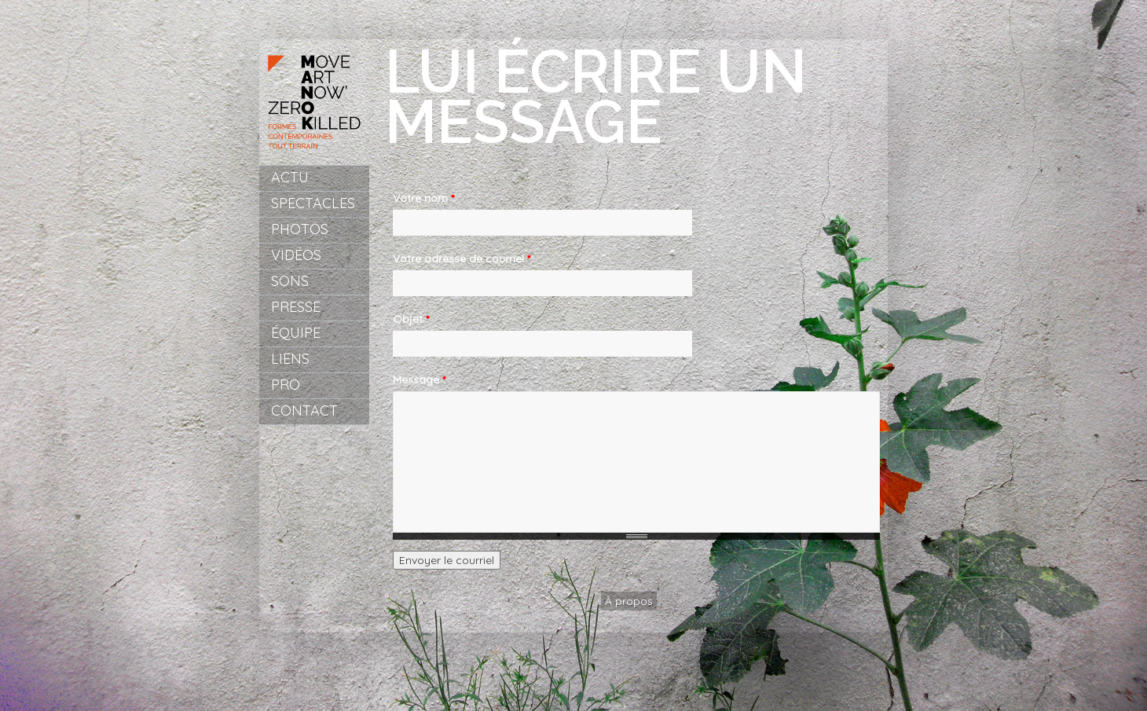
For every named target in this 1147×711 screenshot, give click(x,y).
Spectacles (313, 203)
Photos (299, 229)
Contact (304, 410)
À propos (629, 601)
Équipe (296, 333)
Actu (290, 177)
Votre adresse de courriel (461, 258)
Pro (285, 385)
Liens (290, 359)
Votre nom (423, 198)
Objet (411, 319)
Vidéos (296, 255)
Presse (296, 307)
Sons (290, 281)
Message (419, 379)
